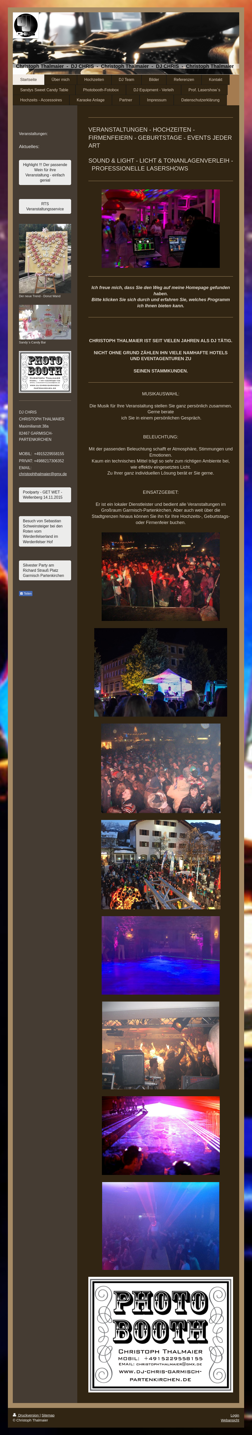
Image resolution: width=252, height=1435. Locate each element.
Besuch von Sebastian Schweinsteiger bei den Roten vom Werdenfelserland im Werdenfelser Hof (43, 531)
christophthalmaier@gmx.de (43, 474)
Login (235, 1415)
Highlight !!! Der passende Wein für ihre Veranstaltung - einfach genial (45, 172)
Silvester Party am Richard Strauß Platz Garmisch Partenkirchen (43, 570)
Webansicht (230, 1420)
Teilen (26, 593)
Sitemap (48, 1415)
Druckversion (26, 1415)
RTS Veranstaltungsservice (45, 206)
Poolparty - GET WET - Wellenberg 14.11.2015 (43, 494)
